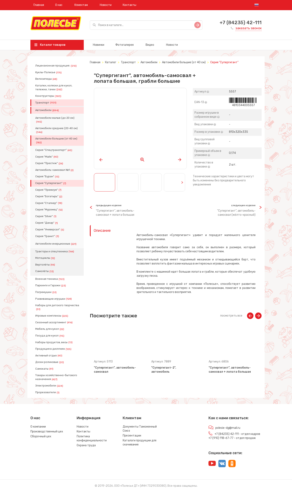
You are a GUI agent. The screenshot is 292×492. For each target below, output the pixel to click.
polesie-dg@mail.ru (227, 428)
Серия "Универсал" (50, 229)
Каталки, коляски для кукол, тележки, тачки (53, 87)
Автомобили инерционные (56, 243)
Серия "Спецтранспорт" (54, 150)
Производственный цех (46, 431)
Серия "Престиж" (49, 163)
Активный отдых (49, 355)
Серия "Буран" (47, 176)
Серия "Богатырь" (49, 196)
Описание (102, 230)
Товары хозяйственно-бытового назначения (56, 377)
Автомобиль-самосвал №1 (54, 170)
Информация (88, 418)
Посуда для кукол (50, 335)
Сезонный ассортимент (54, 322)
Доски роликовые (50, 362)
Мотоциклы (45, 258)
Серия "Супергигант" (51, 183)
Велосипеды (46, 79)
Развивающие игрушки (54, 298)
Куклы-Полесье (48, 72)
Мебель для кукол (50, 329)
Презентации (132, 435)
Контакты (129, 5)
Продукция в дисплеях (53, 348)
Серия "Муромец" (49, 209)
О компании (38, 426)
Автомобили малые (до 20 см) (54, 119)
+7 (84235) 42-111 (241, 22)
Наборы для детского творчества (57, 307)
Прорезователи (47, 392)
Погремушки (46, 292)
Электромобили (49, 385)
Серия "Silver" (46, 216)
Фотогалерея (124, 45)
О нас (58, 5)
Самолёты (45, 271)
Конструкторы (48, 96)
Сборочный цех (40, 436)
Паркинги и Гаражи (51, 285)
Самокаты (44, 368)
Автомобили (47, 110)
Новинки (98, 45)
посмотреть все (231, 315)
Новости (106, 5)
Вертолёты (45, 264)
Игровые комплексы (52, 315)
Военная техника (50, 279)
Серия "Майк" (47, 156)
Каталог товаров (49, 45)
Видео (150, 45)
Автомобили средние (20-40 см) (56, 130)
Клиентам (81, 5)
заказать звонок (248, 28)
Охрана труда (86, 445)
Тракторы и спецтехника (55, 251)
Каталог (110, 62)
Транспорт (46, 102)
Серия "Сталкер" (49, 203)
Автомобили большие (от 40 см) (56, 140)
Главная (38, 5)
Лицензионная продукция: (56, 65)
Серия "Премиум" (48, 190)
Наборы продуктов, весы (54, 342)
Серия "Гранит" (47, 236)
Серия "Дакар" (47, 222)
